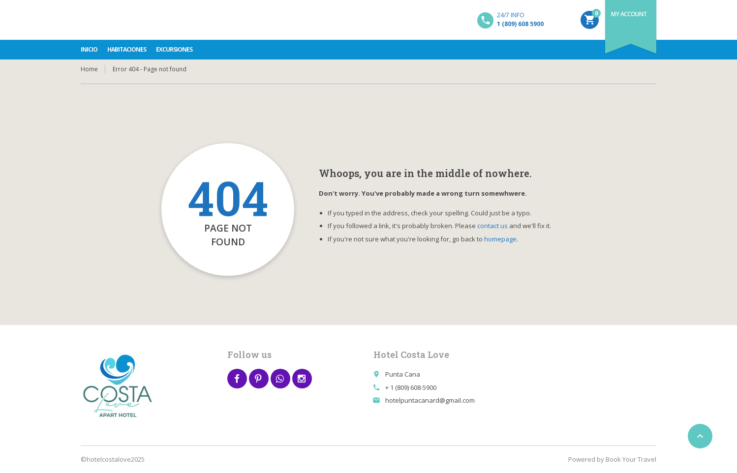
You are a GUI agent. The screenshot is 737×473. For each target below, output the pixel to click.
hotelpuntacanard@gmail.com (430, 400)
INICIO (89, 49)
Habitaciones (126, 49)
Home (89, 69)
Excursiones (174, 49)
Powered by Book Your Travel (612, 459)
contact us (492, 225)
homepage (500, 239)
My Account (629, 14)
